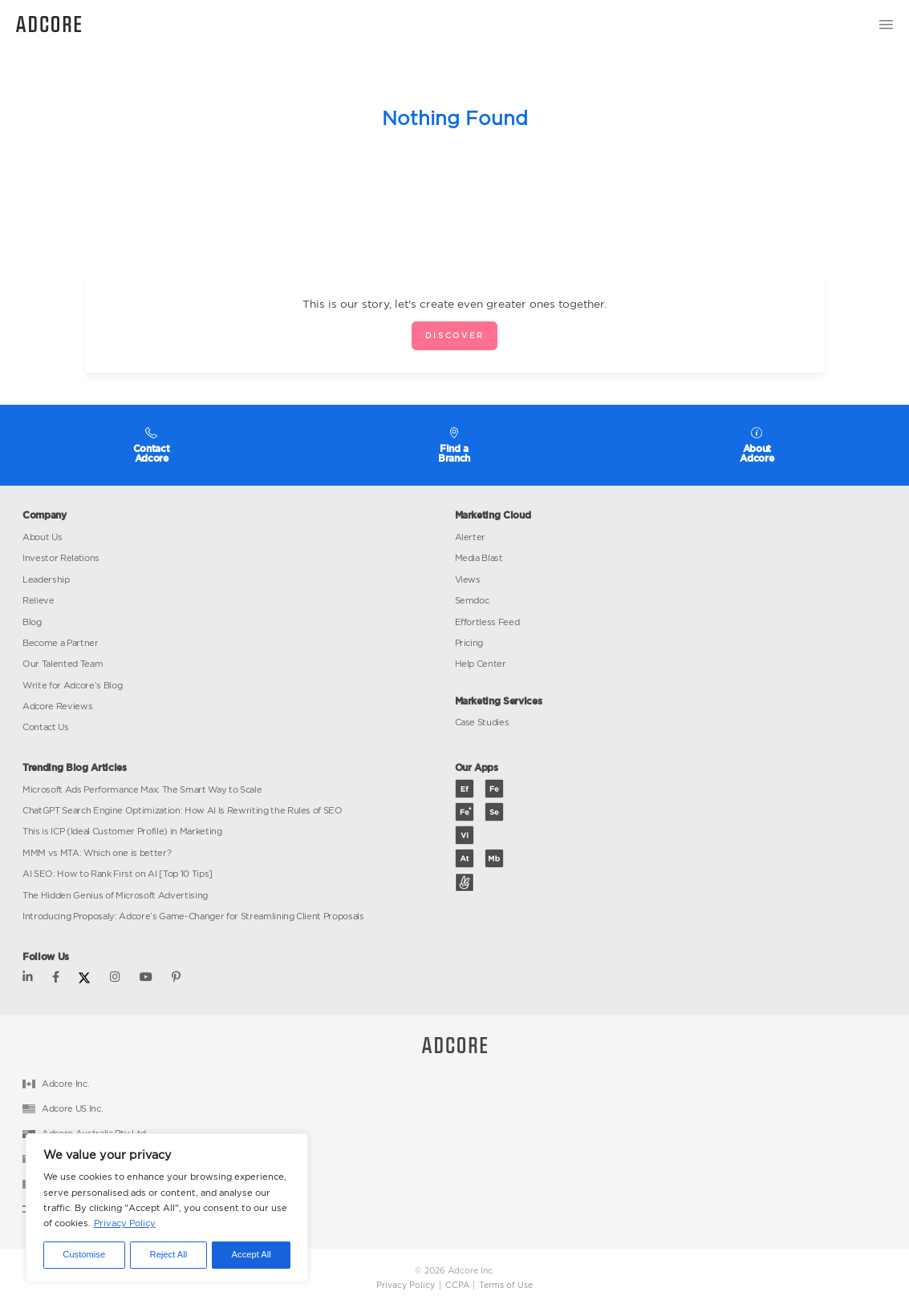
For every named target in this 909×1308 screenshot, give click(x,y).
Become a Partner (60, 643)
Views (468, 579)
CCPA (457, 1285)
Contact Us (45, 727)
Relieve (38, 600)
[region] (167, 1207)
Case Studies (482, 722)
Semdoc (472, 600)
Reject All (169, 1254)
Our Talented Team (62, 663)
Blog (32, 622)
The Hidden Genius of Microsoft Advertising (115, 895)
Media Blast (479, 558)
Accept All (251, 1254)
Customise (84, 1254)
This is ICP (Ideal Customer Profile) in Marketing (122, 831)
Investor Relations (60, 558)
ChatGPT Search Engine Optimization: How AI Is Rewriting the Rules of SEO (182, 810)
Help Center (480, 663)
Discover (454, 335)
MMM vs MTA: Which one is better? (96, 853)
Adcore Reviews (57, 706)
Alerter (470, 537)
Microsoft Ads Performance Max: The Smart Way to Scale (142, 789)
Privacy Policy (125, 1223)
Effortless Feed (487, 622)
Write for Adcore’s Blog (72, 685)
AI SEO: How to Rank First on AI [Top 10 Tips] (117, 873)
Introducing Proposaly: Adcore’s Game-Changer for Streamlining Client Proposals (193, 916)
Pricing (469, 643)
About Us (42, 537)
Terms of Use (506, 1285)
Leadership (46, 579)
